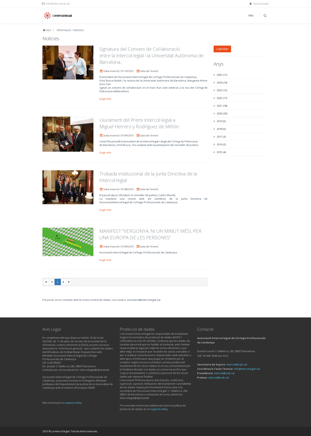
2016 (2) (221, 144)
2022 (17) (222, 98)
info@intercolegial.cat (247, 369)
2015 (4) (221, 152)
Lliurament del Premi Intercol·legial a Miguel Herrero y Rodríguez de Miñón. (139, 123)
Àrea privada (259, 3)
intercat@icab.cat (237, 364)
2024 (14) (222, 82)
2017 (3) (221, 136)
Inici (250, 15)
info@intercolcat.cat (58, 3)
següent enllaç (159, 409)
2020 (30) (222, 113)
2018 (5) (221, 129)
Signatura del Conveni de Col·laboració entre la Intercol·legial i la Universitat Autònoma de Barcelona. (151, 55)
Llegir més (105, 99)
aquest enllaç (73, 402)
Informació (64, 30)
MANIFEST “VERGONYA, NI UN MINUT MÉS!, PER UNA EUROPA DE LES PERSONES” (150, 234)
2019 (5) (221, 121)
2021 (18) (222, 105)
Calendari (222, 49)
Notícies (78, 30)
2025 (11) (222, 75)
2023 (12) (222, 90)
